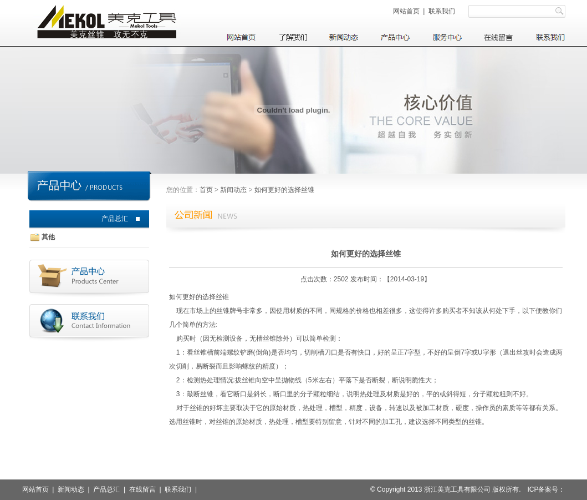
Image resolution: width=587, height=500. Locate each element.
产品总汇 (114, 219)
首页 (206, 190)
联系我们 (441, 11)
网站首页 (406, 11)
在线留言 (142, 489)
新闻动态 (233, 190)
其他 (48, 237)
